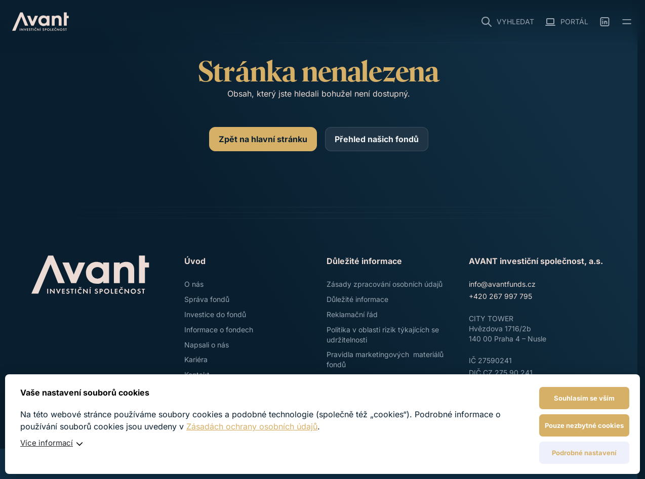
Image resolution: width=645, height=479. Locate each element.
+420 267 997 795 (500, 296)
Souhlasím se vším (584, 398)
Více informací (46, 443)
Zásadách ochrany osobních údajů (251, 426)
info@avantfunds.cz (502, 284)
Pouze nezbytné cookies (584, 425)
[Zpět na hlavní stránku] (263, 139)
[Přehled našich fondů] (376, 139)
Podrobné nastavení (584, 453)
